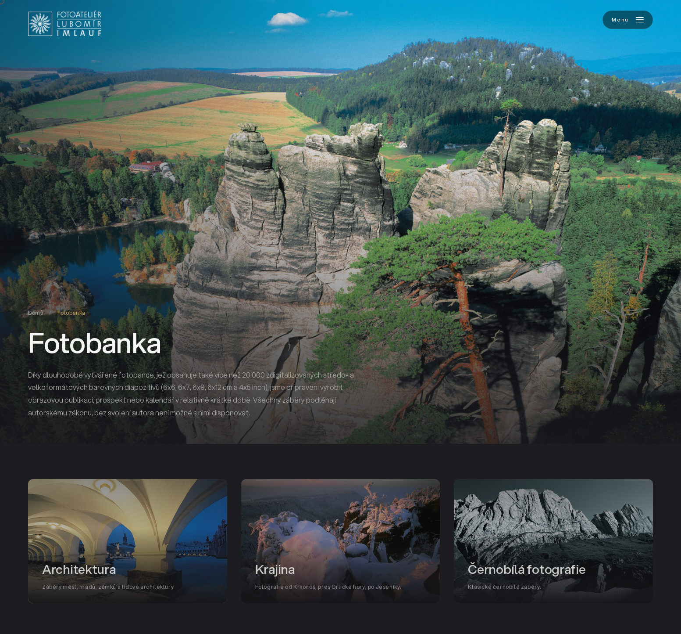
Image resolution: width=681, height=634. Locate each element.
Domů (35, 313)
